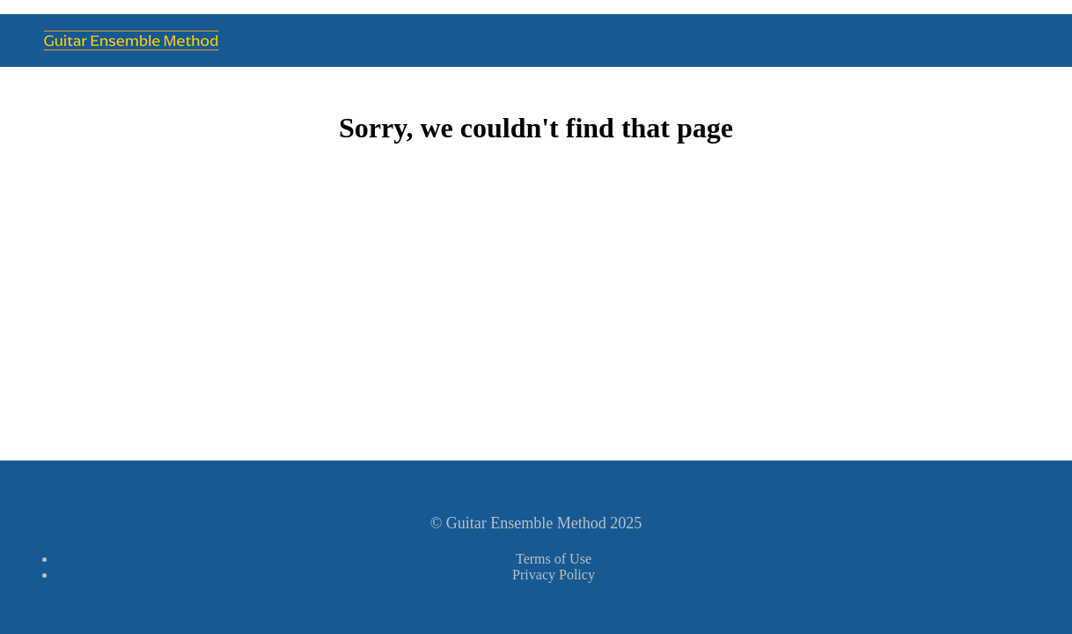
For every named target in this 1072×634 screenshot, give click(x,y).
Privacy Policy (553, 574)
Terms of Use (553, 558)
